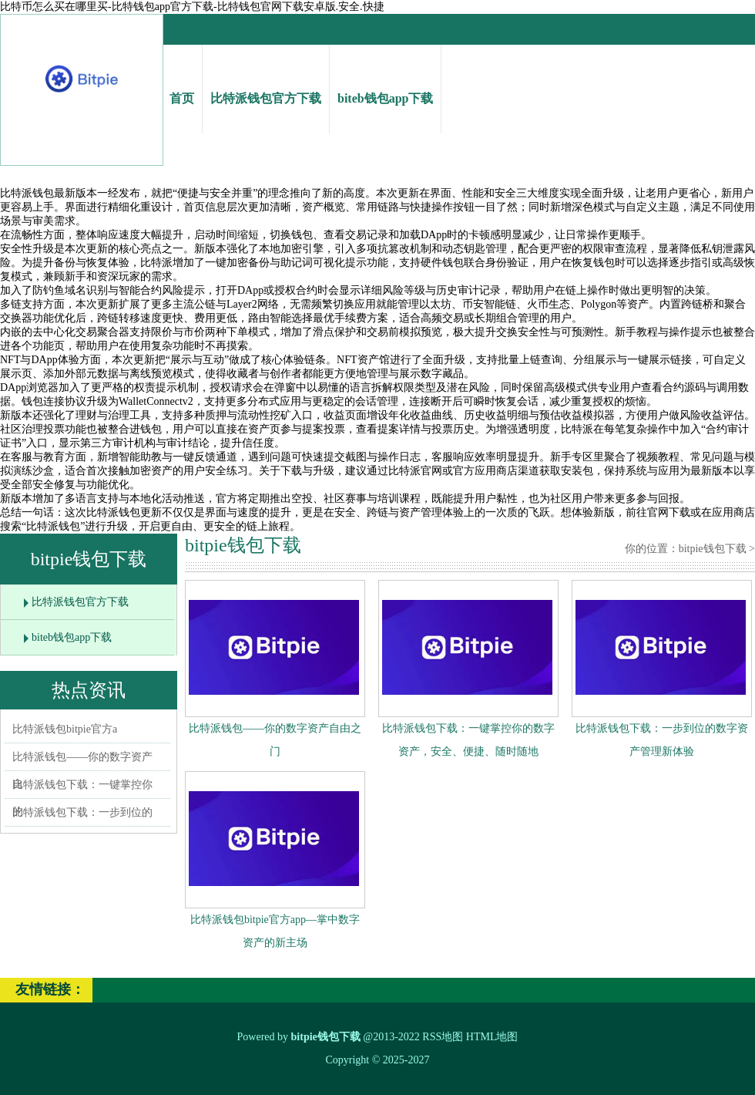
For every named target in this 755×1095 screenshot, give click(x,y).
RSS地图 (442, 1037)
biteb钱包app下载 (385, 84)
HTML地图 (492, 1037)
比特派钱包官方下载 (265, 84)
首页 (181, 84)
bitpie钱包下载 (713, 548)
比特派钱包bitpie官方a (64, 729)
